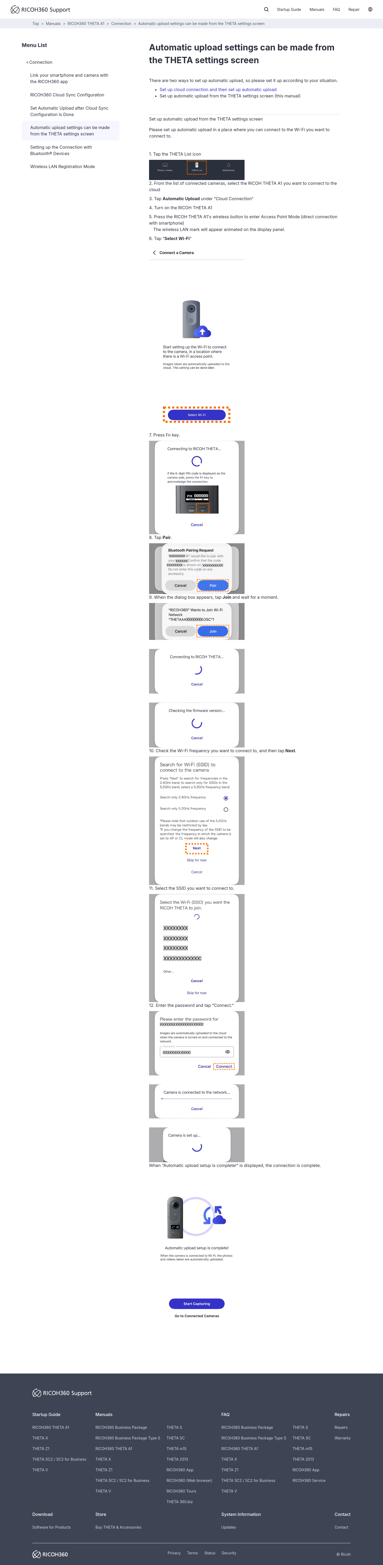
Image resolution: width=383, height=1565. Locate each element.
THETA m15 (176, 1448)
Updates (228, 1527)
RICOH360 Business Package (121, 1427)
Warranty (342, 1438)
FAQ (336, 9)
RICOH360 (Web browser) (189, 1480)
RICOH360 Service (309, 1480)
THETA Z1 (40, 1448)
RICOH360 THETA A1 (86, 23)
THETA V (40, 1470)
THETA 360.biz (180, 1501)
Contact (341, 1527)
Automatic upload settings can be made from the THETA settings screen (201, 23)
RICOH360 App (180, 1470)
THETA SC (176, 1438)
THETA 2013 (177, 1459)
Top (35, 23)
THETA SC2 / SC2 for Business (59, 1459)
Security (229, 1553)
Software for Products (51, 1527)
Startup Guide (289, 9)
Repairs (341, 1427)
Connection (121, 23)
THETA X (40, 1438)
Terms (192, 1553)
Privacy (174, 1553)
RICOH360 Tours (181, 1491)
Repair (354, 9)
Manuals (317, 9)
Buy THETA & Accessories (118, 1527)
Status (209, 1553)
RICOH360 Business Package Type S (127, 1438)
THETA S (174, 1427)
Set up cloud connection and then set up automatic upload (218, 89)
